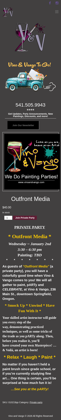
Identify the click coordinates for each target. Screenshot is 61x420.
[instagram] (57, 3)
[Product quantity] (8, 218)
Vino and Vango (16, 416)
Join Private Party (24, 217)
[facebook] (49, 3)
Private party (36, 402)
